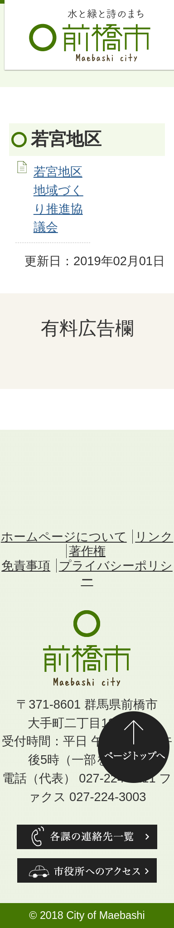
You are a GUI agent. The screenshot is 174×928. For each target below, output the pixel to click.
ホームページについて (64, 537)
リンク (154, 537)
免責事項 (25, 566)
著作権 (87, 551)
